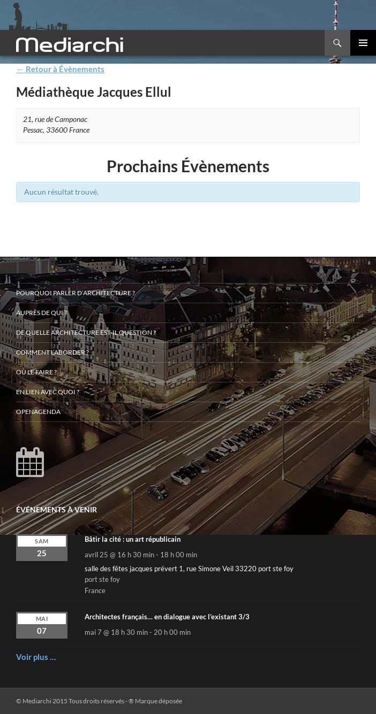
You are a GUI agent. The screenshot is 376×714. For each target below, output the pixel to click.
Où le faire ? (36, 372)
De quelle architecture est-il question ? (86, 332)
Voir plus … (36, 657)
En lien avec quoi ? (47, 392)
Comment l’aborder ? (52, 352)
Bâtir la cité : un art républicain (133, 539)
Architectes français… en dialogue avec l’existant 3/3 (167, 616)
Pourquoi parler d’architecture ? (75, 293)
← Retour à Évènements (60, 69)
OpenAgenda (38, 412)
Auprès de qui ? (41, 313)
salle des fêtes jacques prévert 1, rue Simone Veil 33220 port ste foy (189, 568)
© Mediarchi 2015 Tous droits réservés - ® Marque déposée (99, 701)
